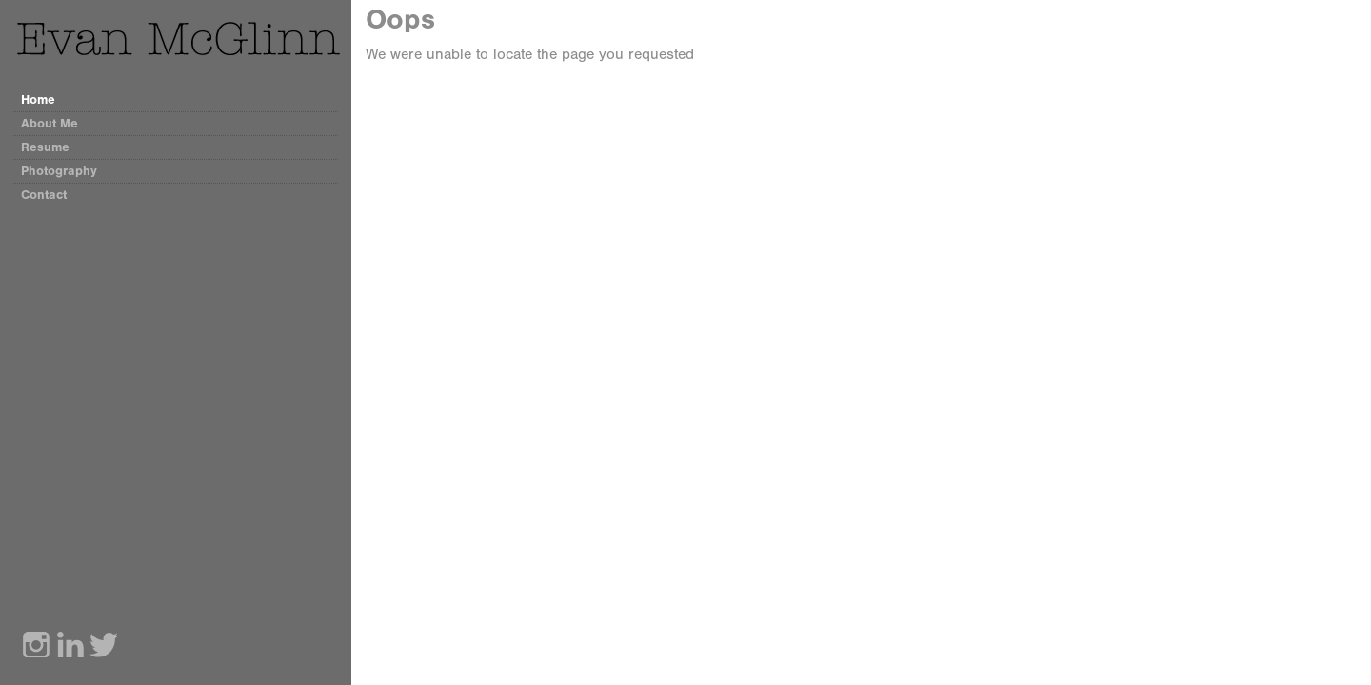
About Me (49, 123)
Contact (44, 194)
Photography (59, 171)
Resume (45, 147)
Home (38, 99)
